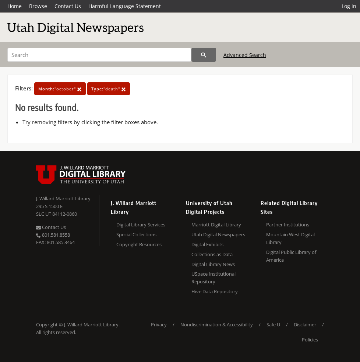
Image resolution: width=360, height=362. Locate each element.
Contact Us (67, 6)
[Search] (99, 55)
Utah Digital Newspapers (218, 234)
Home (14, 6)
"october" (60, 89)
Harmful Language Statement (124, 6)
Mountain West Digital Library (290, 238)
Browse (38, 6)
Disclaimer (305, 324)
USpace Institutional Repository (213, 277)
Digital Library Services (140, 224)
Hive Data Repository (214, 291)
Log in (349, 6)
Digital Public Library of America (291, 256)
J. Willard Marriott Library (63, 198)
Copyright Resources (139, 244)
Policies (310, 339)
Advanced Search (244, 54)
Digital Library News (213, 264)
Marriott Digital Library (216, 224)
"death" (108, 89)
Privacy (159, 324)
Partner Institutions (287, 224)
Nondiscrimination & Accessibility (216, 324)
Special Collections (136, 234)
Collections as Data (212, 254)
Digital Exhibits (207, 244)
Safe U (273, 324)
